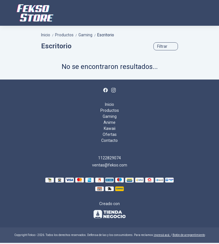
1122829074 (109, 158)
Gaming (87, 35)
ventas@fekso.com (109, 165)
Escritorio (105, 35)
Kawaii (109, 128)
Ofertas (110, 134)
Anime (109, 122)
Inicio (48, 35)
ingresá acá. (162, 235)
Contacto (109, 140)
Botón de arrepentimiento (189, 235)
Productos (66, 35)
